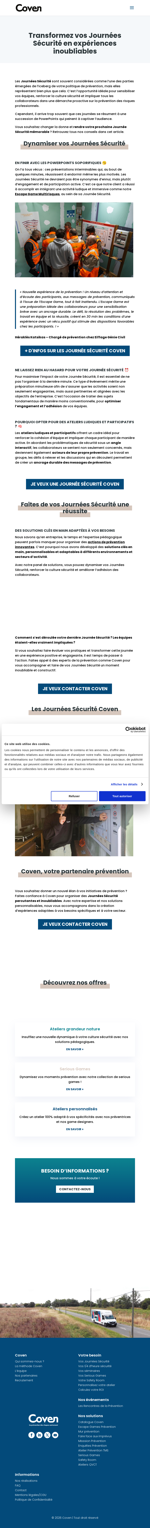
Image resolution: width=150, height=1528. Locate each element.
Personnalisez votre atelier (96, 1385)
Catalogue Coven (90, 1422)
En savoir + (75, 1049)
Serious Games (89, 1455)
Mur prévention (88, 1431)
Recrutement (24, 1380)
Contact (21, 1490)
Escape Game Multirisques (37, 194)
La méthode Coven (28, 1366)
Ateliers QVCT (87, 1465)
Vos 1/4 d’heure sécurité (95, 1366)
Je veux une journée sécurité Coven (75, 484)
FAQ (17, 1485)
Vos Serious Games (92, 1376)
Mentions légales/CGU (30, 1495)
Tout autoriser (122, 796)
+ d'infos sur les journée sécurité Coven (75, 351)
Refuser (74, 796)
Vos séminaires (89, 1371)
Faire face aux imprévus (95, 1436)
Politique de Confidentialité (33, 1500)
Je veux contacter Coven (75, 689)
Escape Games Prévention (97, 1427)
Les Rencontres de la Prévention (100, 1406)
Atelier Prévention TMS (93, 1450)
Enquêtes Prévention (92, 1446)
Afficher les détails (124, 784)
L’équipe (21, 1371)
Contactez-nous (75, 1189)
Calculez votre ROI (91, 1390)
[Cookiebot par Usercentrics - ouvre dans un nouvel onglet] (128, 730)
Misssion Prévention (92, 1441)
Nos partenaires (26, 1376)
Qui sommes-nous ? (29, 1361)
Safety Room (87, 1460)
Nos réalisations (26, 1481)
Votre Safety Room (91, 1380)
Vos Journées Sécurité (93, 1361)
